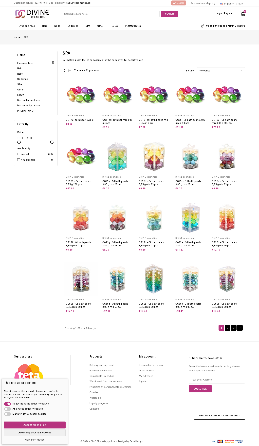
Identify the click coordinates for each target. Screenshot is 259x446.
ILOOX (114, 26)
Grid (65, 70)
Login (219, 13)
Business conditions (101, 370)
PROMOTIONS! (133, 26)
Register (229, 13)
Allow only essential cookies (34, 432)
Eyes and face (27, 26)
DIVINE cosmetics (75, 115)
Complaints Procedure (102, 376)
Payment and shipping (203, 3)
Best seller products (28, 100)
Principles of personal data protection (111, 387)
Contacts (95, 408)
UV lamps (73, 26)
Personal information (151, 365)
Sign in (143, 381)
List (70, 70)
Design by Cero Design (130, 441)
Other (100, 26)
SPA (88, 26)
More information (35, 439)
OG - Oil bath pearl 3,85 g (79, 120)
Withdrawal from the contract (106, 381)
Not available (37, 160)
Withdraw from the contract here (219, 415)
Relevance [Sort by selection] (221, 70)
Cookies (94, 392)
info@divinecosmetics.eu (76, 2)
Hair (44, 26)
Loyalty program (99, 403)
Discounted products (28, 105)
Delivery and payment (102, 365)
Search (169, 14)
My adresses (146, 376)
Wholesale (179, 3)
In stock (37, 154)
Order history (146, 370)
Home (21, 55)
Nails (57, 26)
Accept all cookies (34, 424)
